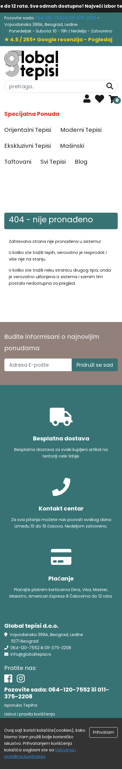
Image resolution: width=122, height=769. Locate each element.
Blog (81, 162)
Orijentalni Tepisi (27, 130)
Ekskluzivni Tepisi (27, 146)
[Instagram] (21, 678)
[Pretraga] (110, 86)
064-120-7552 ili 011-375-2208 (66, 18)
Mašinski (72, 146)
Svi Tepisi (53, 162)
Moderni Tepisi (81, 130)
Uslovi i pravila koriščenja (29, 714)
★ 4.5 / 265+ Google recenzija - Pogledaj (58, 39)
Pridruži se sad (94, 364)
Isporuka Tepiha (20, 705)
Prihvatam (103, 732)
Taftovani (17, 162)
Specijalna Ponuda (31, 114)
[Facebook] (8, 678)
